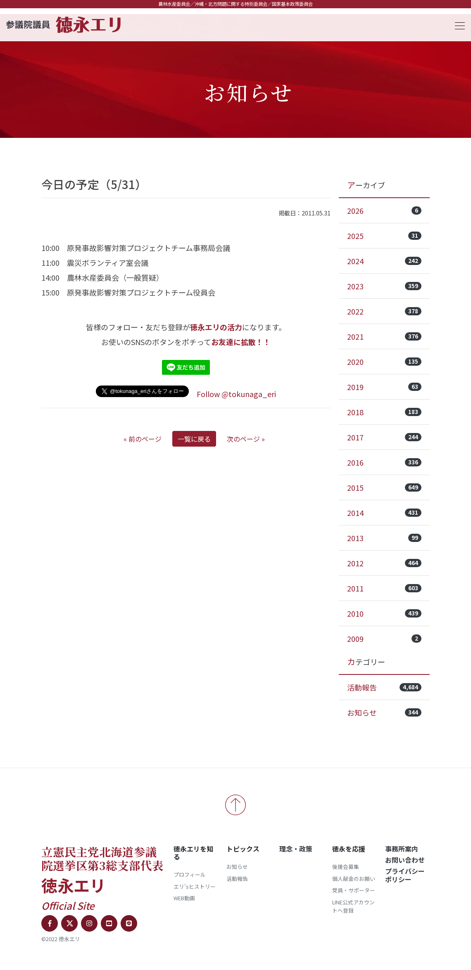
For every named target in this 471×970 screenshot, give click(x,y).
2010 (384, 613)
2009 (384, 638)
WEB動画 (184, 898)
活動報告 (384, 687)
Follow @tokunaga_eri (236, 393)
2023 (384, 286)
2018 (384, 412)
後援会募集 (345, 867)
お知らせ (384, 712)
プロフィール (190, 874)
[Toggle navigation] (457, 25)
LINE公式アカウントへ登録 (353, 906)
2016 (384, 462)
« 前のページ (143, 439)
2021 (384, 336)
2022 (384, 311)
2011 (384, 588)
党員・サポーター (353, 890)
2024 (384, 261)
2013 (384, 537)
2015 (384, 487)
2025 (384, 235)
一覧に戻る (194, 439)
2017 (384, 437)
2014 (384, 512)
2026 (384, 210)
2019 (384, 386)
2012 (384, 563)
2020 (384, 361)
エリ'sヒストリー (195, 886)
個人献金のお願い (353, 878)
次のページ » (246, 439)
